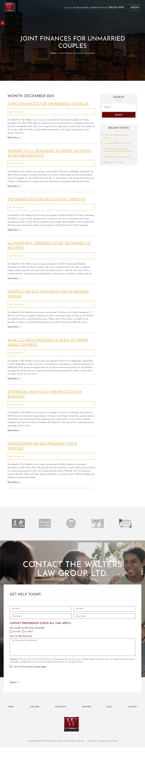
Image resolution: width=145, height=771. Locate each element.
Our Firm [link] (34, 729)
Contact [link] (132, 729)
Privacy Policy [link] (40, 689)
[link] (2, 22)
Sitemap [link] (101, 765)
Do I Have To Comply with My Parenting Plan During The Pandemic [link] (116, 152)
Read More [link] (13, 138)
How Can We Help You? (21, 651)
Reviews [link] (87, 729)
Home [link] (53, 53)
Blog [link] (109, 729)
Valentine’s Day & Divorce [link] (114, 166)
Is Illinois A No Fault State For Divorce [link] (116, 137)
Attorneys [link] (61, 729)
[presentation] (25, 696)
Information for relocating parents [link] (48, 204)
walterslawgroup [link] (17, 112)
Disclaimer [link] (91, 765)
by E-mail (16, 647)
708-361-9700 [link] (115, 8)
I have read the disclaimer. (29, 689)
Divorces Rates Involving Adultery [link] (117, 161)
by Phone (29, 647)
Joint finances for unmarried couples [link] (50, 104)
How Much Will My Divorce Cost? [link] (117, 144)
